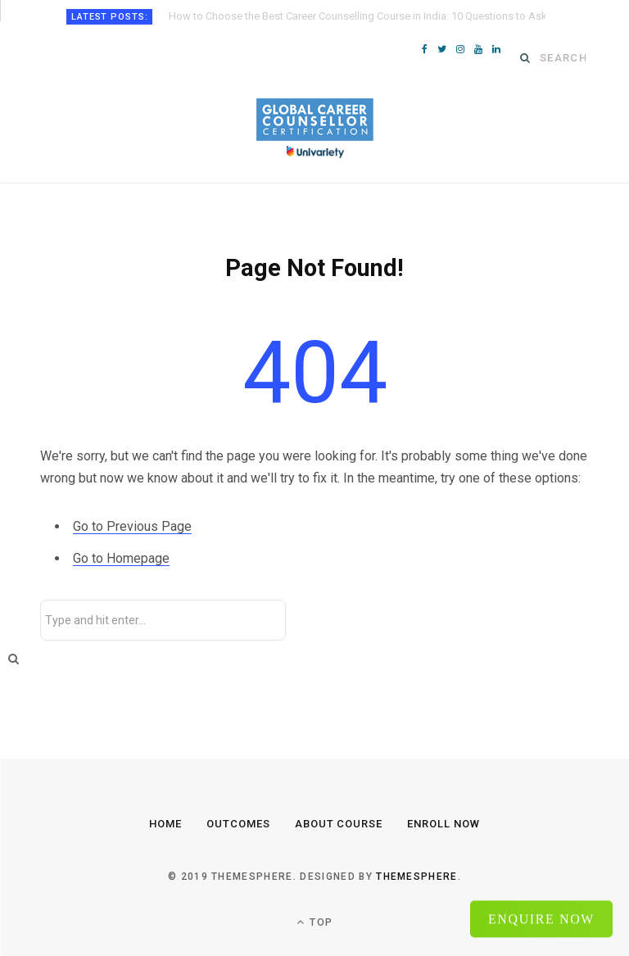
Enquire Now (541, 917)
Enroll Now (443, 824)
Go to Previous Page (132, 526)
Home (165, 824)
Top (314, 922)
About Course (339, 824)
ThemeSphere (417, 876)
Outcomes (238, 824)
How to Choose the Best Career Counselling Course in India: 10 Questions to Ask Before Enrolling (357, 16)
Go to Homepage (121, 558)
